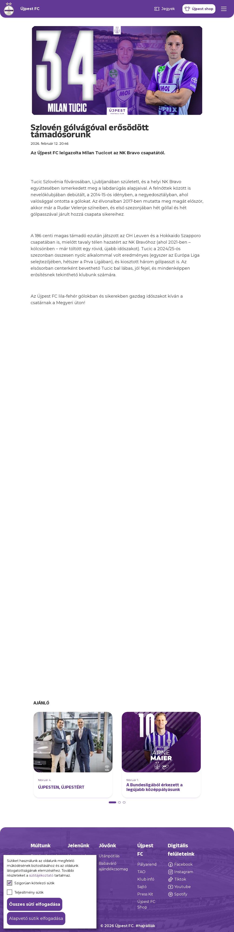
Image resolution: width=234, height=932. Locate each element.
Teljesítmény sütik (25, 892)
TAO (141, 872)
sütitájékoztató (41, 875)
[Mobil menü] (224, 9)
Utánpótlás (109, 856)
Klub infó (145, 879)
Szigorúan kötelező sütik (30, 882)
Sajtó (142, 887)
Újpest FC (30, 9)
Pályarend (147, 864)
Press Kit (145, 894)
